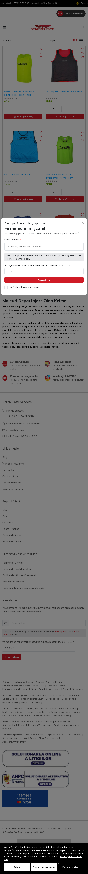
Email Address (12, 236)
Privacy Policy (69, 251)
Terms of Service (15, 255)
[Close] (82, 219)
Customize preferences (44, 867)
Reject (17, 867)
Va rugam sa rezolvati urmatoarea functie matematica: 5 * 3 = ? (37, 261)
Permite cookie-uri (71, 867)
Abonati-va (44, 276)
